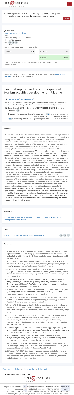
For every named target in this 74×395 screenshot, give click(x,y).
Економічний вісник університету (35, 14)
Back (66, 18)
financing (29, 217)
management (9, 219)
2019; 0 (56, 14)
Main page (6, 369)
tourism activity (10, 217)
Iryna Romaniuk (27, 99)
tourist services (47, 217)
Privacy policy (29, 369)
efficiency (57, 217)
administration (20, 219)
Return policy (43, 369)
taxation (37, 217)
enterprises (21, 217)
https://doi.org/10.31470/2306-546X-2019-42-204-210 (25, 235)
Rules (17, 369)
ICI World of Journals (12, 14)
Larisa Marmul (13, 99)
